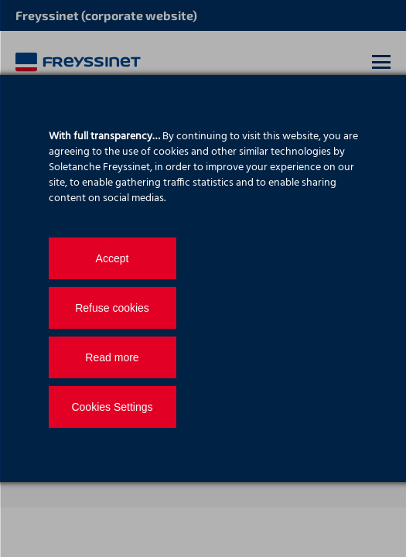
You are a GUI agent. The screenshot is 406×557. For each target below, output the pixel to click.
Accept (112, 258)
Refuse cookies (112, 308)
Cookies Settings (111, 407)
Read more (111, 357)
